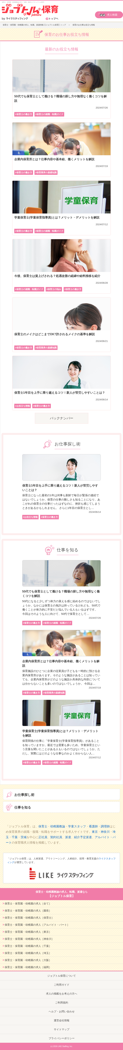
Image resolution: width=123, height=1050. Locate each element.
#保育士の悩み (54, 289)
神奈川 (105, 831)
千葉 (15, 837)
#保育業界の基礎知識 (46, 172)
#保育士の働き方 (23, 114)
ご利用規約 (61, 1002)
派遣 (68, 837)
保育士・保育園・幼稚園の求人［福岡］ (28, 967)
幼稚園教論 (57, 826)
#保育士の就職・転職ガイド (49, 114)
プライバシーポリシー (62, 1038)
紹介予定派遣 (83, 837)
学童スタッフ (77, 826)
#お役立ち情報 (22, 406)
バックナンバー (61, 418)
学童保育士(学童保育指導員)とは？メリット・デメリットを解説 (56, 217)
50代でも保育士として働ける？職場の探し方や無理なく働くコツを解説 (60, 98)
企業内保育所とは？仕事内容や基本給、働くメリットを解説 (54, 159)
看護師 (93, 826)
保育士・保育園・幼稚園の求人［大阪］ (28, 960)
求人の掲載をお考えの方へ (61, 993)
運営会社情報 (61, 1020)
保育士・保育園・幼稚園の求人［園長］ (28, 910)
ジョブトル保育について (61, 975)
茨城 (24, 837)
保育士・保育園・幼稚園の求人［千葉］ (28, 945)
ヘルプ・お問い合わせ (62, 1011)
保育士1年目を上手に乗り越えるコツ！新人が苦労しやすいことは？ (59, 392)
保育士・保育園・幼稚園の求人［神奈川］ (29, 938)
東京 (95, 831)
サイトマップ (61, 1029)
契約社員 (56, 837)
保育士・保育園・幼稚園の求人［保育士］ (29, 917)
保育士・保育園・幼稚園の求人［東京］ (28, 931)
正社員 (42, 837)
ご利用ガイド (61, 984)
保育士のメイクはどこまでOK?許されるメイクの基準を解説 (54, 334)
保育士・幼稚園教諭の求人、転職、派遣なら (61, 894)
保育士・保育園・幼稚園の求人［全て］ (28, 903)
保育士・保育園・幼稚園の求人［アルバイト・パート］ (37, 924)
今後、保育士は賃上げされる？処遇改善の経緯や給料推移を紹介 (57, 276)
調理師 (105, 826)
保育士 (42, 826)
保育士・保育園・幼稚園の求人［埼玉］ (28, 953)
